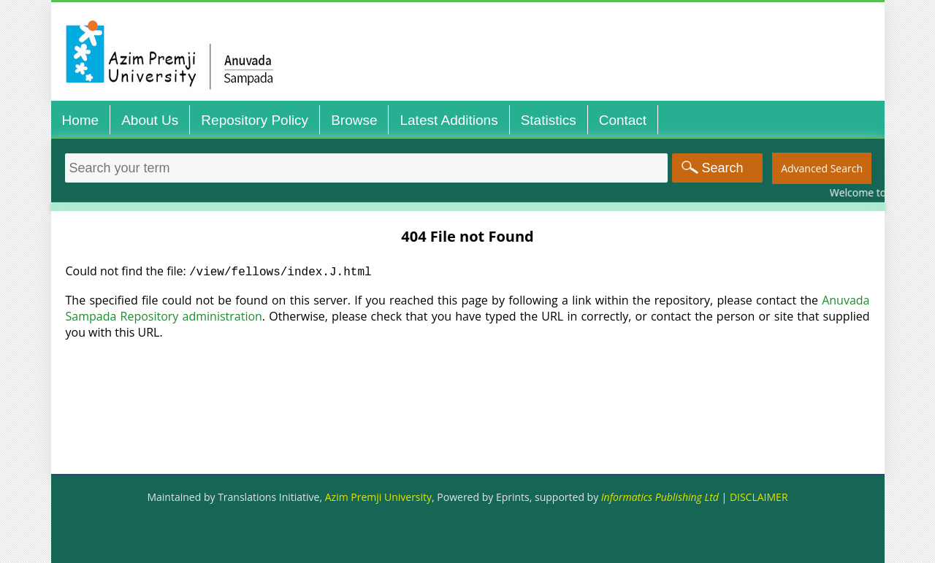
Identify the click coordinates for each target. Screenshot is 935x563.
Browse (354, 120)
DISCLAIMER (759, 497)
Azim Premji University (378, 497)
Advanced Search (822, 168)
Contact (622, 120)
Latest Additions (448, 120)
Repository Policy (254, 120)
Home (80, 120)
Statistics (548, 120)
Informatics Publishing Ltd (660, 497)
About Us (149, 120)
